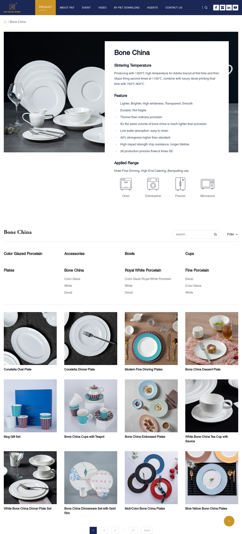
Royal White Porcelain (143, 270)
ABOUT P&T (67, 7)
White (68, 286)
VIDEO (102, 7)
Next (147, 530)
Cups (189, 253)
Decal (68, 292)
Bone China (74, 270)
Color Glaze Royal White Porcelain (148, 279)
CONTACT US (173, 7)
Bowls (130, 253)
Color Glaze (72, 279)
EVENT (86, 7)
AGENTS (152, 7)
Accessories (74, 253)
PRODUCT (45, 7)
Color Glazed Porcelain (23, 253)
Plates (9, 270)
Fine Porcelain (197, 270)
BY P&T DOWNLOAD (127, 7)
